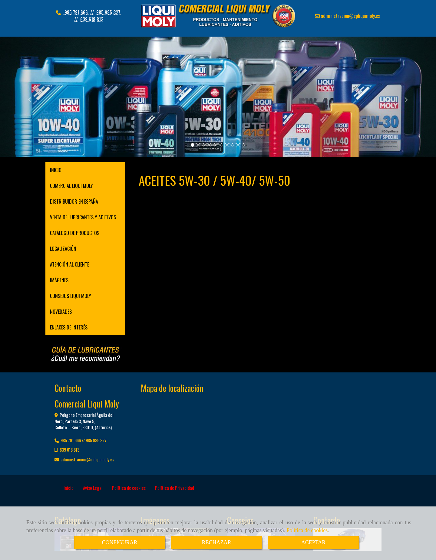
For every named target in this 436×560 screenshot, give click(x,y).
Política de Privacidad (174, 487)
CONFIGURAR (119, 542)
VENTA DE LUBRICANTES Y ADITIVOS (83, 217)
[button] (32, 97)
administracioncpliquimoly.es (350, 15)
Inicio (69, 487)
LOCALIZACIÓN (63, 248)
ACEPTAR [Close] (313, 542)
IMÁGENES (59, 280)
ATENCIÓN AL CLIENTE (69, 264)
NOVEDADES (61, 311)
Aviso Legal (93, 487)
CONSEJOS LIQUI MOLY (70, 296)
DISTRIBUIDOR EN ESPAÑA (74, 201)
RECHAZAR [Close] (216, 542)
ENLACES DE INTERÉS (69, 327)
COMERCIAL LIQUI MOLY (71, 185)
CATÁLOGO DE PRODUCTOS (74, 233)
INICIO (55, 170)
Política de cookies (307, 530)
